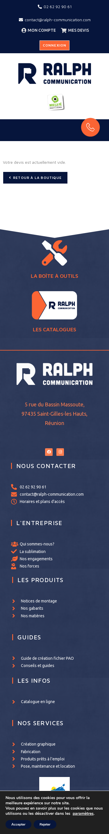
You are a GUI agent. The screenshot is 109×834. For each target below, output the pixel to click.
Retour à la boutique (37, 177)
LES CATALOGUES (54, 310)
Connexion (55, 45)
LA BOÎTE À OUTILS (54, 282)
